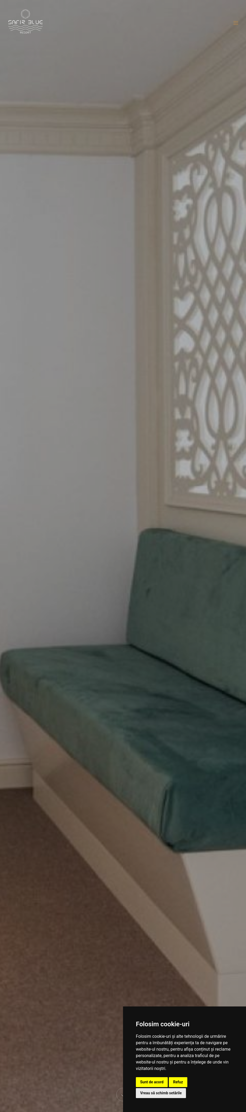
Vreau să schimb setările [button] (161, 1093)
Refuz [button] (178, 1082)
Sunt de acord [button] (151, 1082)
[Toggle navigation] (236, 23)
